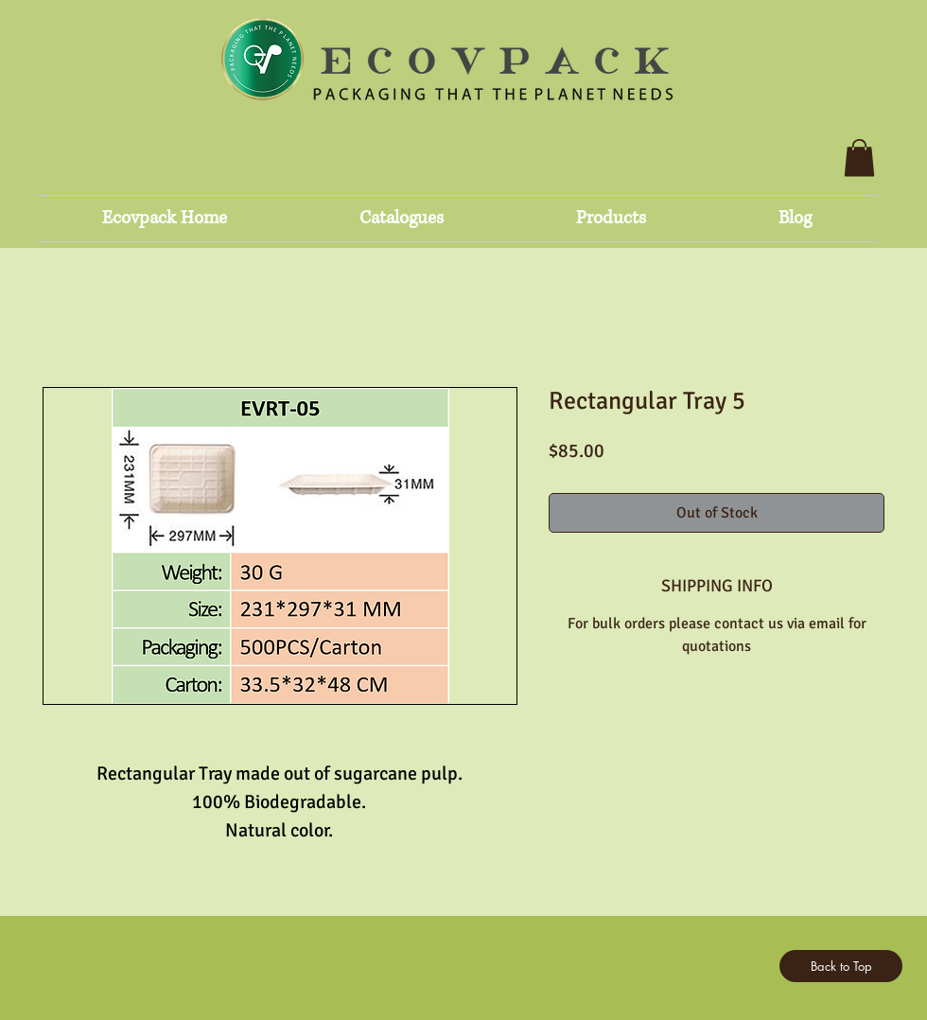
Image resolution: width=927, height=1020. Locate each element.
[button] (859, 157)
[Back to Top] (840, 966)
